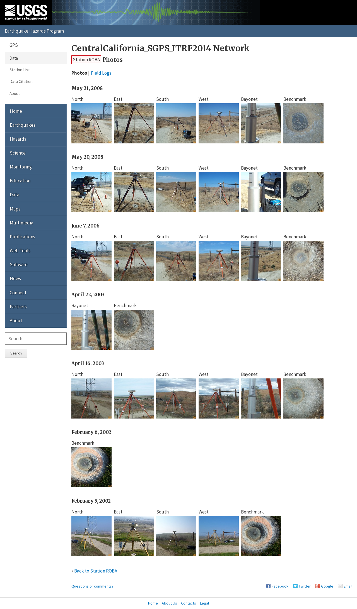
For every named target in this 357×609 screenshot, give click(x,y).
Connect (18, 293)
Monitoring (21, 167)
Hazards (18, 139)
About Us (169, 603)
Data (13, 58)
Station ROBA (86, 60)
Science (18, 153)
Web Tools (20, 251)
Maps (15, 209)
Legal (204, 603)
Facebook (280, 586)
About (14, 93)
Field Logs (101, 73)
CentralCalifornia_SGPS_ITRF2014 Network (160, 48)
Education (20, 181)
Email (348, 586)
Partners (18, 307)
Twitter (305, 586)
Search (16, 353)
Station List (19, 69)
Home (16, 111)
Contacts (188, 603)
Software (19, 264)
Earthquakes (22, 125)
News (15, 278)
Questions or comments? (92, 586)
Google (327, 586)
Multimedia (21, 223)
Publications (22, 237)
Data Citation (21, 81)
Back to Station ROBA (95, 571)
